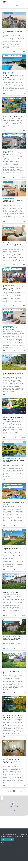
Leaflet (27, 815)
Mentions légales (19, 853)
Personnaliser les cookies (10, 853)
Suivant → (20, 791)
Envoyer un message (7, 839)
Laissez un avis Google (6, 844)
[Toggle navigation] (26, 2)
